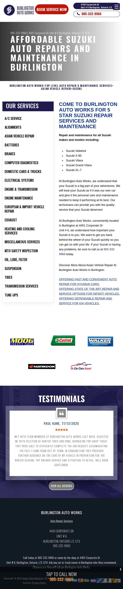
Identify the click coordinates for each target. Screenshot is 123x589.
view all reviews (61, 490)
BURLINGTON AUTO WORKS (27, 85)
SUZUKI (77, 88)
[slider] (61, 433)
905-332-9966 (91, 13)
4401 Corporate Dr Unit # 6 (43, 33)
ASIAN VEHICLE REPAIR (56, 88)
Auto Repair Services (61, 525)
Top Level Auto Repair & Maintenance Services (78, 85)
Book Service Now (52, 9)
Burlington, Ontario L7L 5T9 (74, 33)
